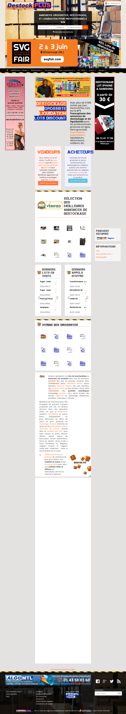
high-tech (60, 395)
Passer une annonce (48, 183)
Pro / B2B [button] (82, 70)
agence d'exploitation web (58, 710)
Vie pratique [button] (51, 70)
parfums (62, 393)
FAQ (97, 251)
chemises (60, 386)
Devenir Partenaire (44, 694)
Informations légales (44, 701)
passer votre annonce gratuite (48, 163)
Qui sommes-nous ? (104, 254)
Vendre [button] (102, 70)
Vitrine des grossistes (60, 324)
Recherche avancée (63, 32)
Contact (39, 691)
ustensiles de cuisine (49, 429)
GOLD (46, 167)
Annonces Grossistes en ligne (63, 669)
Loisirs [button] (92, 70)
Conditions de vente (44, 704)
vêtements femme (74, 383)
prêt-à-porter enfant (58, 426)
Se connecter (41, 696)
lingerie (68, 386)
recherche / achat (76, 172)
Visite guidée (101, 257)
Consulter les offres (78, 180)
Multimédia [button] (36, 70)
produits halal (58, 388)
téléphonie (62, 411)
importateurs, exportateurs (78, 134)
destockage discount (47, 424)
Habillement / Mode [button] (20, 70)
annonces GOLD (51, 464)
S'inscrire (40, 699)
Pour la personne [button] (67, 70)
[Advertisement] (63, 570)
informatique (52, 414)
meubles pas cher (55, 431)
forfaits (52, 180)
